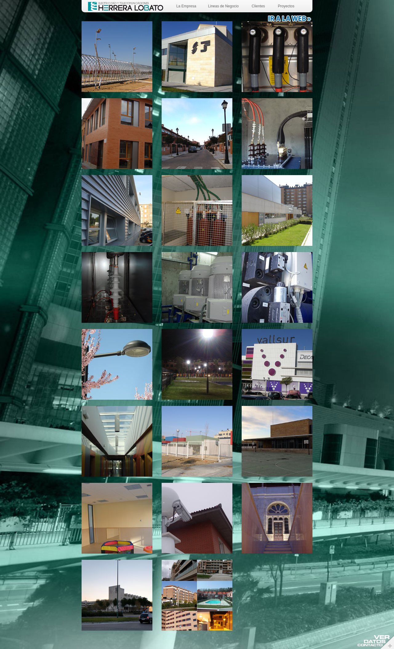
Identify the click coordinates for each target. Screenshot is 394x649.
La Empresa (186, 6)
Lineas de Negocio (223, 6)
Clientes (258, 6)
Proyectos (286, 6)
